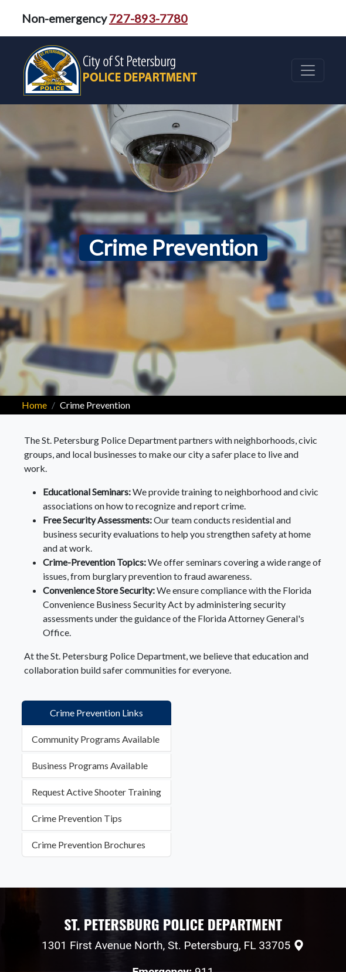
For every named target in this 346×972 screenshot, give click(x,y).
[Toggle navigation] (307, 70)
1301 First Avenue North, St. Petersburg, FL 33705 (166, 945)
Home (34, 404)
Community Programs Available (96, 739)
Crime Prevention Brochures (88, 844)
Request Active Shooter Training (96, 791)
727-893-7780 (148, 18)
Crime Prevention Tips (77, 818)
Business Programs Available (90, 765)
